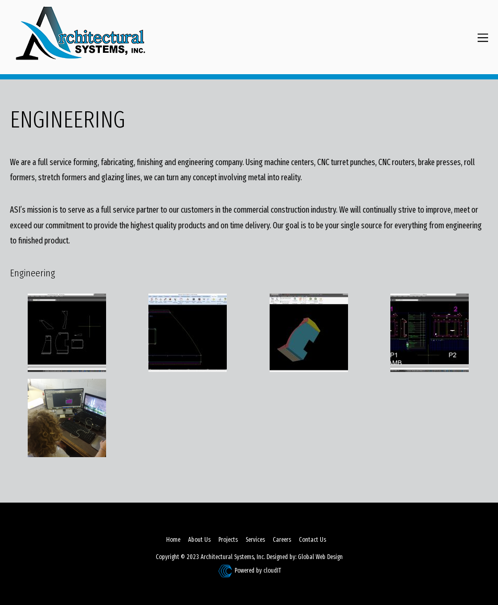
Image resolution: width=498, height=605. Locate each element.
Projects (228, 539)
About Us (199, 539)
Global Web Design (320, 557)
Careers (282, 539)
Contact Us (312, 539)
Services (255, 539)
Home (173, 539)
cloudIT (271, 570)
